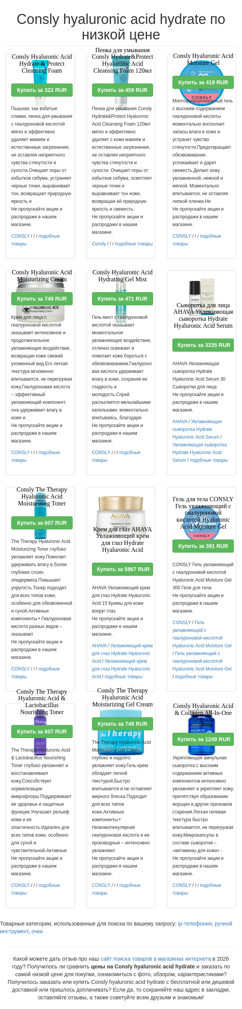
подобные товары (134, 244)
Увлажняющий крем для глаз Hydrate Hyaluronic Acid (122, 653)
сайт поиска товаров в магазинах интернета (156, 959)
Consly (99, 244)
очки (37, 931)
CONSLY (20, 236)
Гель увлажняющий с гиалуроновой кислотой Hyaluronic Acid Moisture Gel (202, 661)
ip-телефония (195, 924)
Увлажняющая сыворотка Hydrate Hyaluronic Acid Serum (197, 429)
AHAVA (179, 421)
